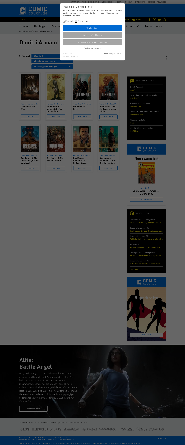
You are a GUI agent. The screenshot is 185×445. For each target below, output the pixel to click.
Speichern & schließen (92, 35)
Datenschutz (117, 53)
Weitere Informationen (92, 48)
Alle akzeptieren (92, 28)
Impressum (108, 53)
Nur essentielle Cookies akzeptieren (92, 42)
